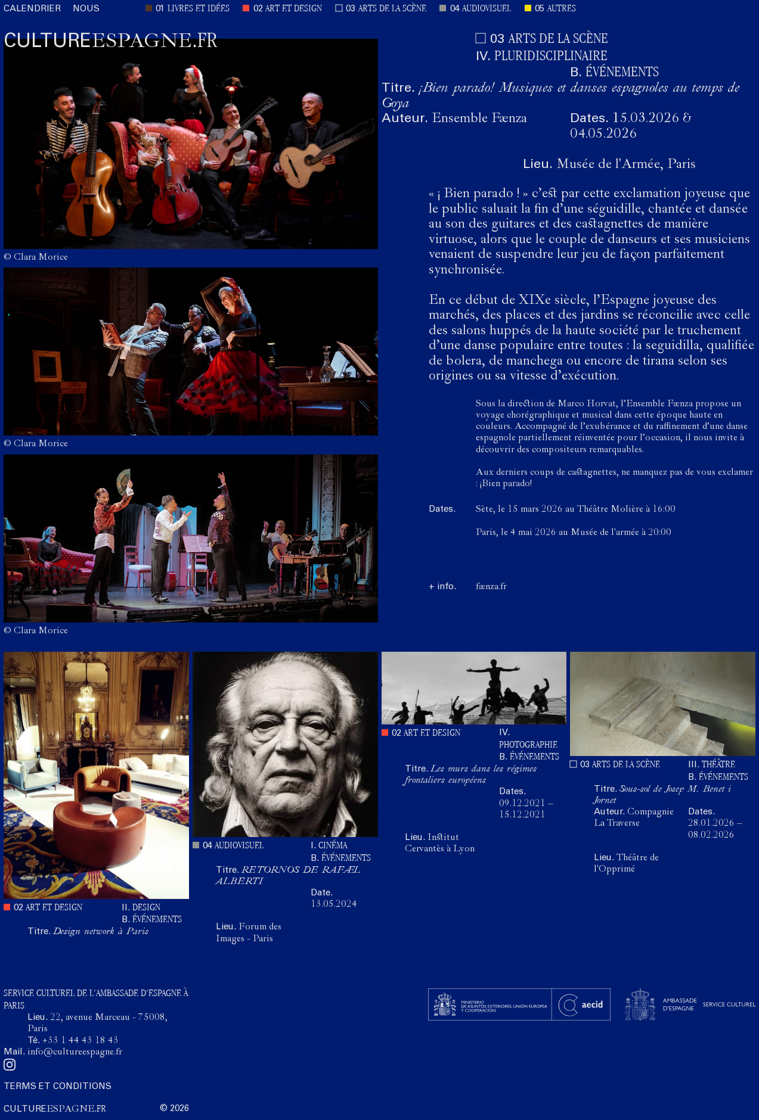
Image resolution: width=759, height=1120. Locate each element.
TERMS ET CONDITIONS (57, 1086)
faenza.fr (491, 587)
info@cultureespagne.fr (74, 1052)
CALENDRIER (32, 9)
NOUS (86, 9)
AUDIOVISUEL (486, 9)
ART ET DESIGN (293, 9)
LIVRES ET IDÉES (199, 9)
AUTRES (561, 9)
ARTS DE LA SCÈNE (392, 9)
